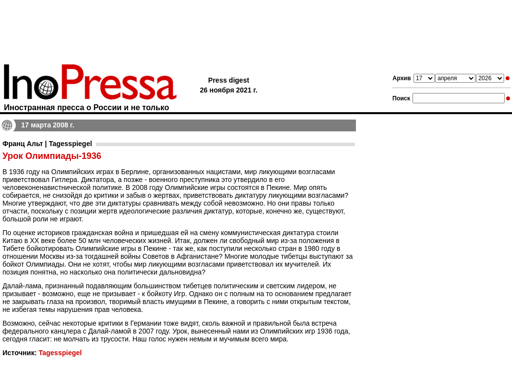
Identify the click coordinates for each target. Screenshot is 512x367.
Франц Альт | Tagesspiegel (47, 144)
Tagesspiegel (60, 353)
